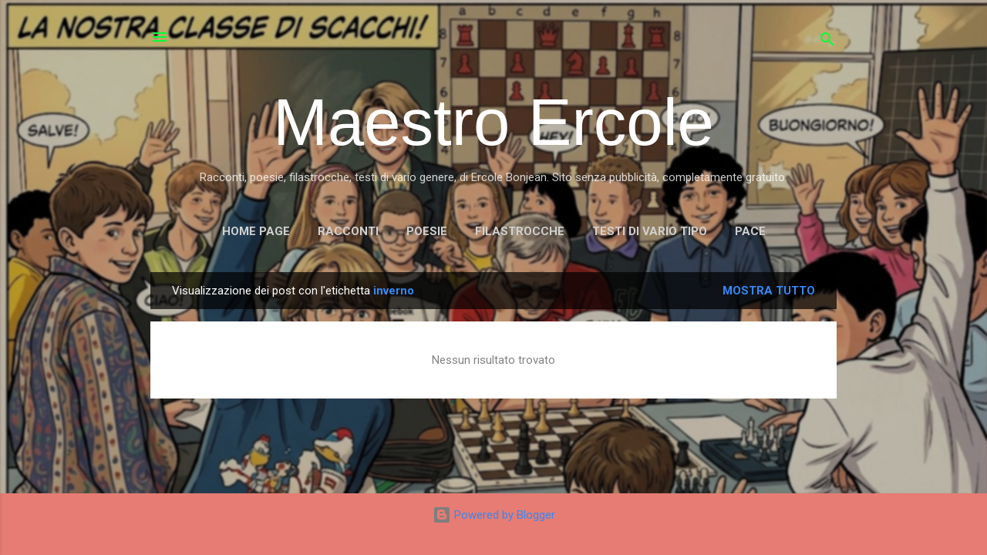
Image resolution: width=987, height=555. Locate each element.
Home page (256, 231)
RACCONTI (348, 231)
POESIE (426, 231)
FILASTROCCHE (519, 231)
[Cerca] (827, 42)
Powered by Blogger (494, 515)
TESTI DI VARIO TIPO (649, 231)
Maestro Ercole (493, 122)
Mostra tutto (769, 291)
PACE (750, 231)
